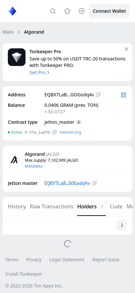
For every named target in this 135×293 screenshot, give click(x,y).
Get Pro (40, 72)
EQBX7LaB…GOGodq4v (67, 183)
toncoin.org (70, 132)
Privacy (34, 259)
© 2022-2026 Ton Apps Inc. (33, 286)
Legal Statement (66, 259)
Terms (11, 259)
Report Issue (105, 259)
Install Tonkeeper (23, 274)
